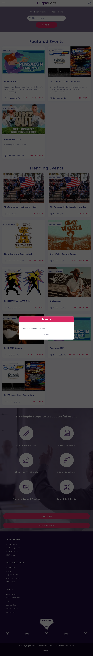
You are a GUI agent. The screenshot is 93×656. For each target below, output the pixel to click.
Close (46, 334)
